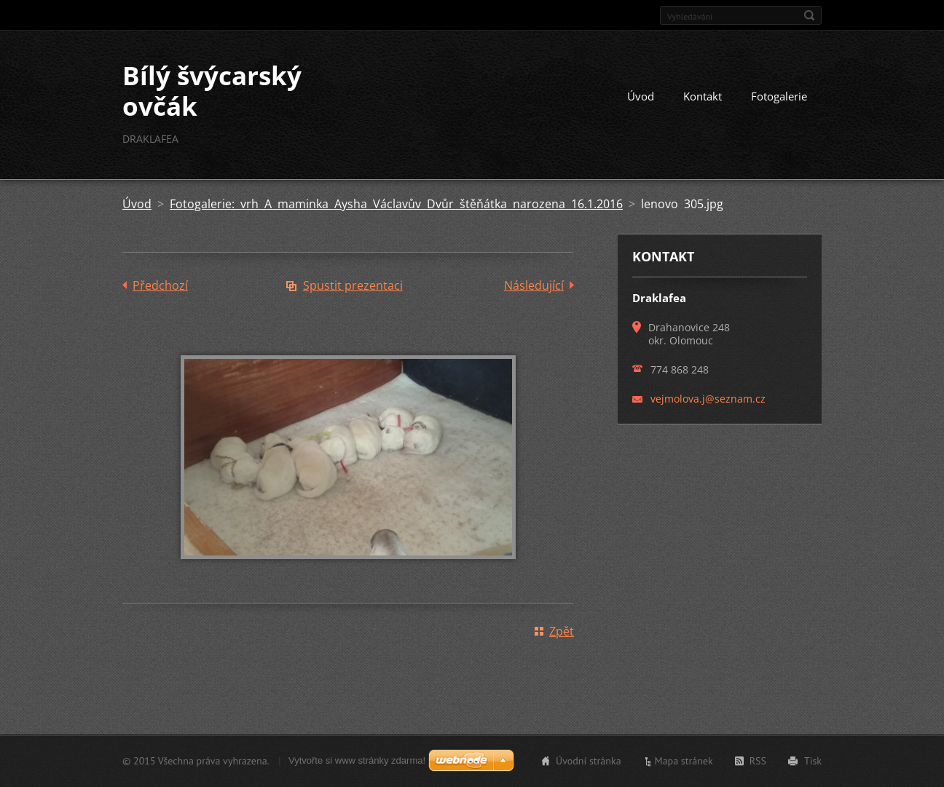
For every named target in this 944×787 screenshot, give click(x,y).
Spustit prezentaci (353, 285)
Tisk (813, 760)
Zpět (561, 631)
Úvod (640, 96)
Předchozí (160, 285)
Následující (534, 285)
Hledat (809, 15)
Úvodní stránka (588, 760)
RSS (758, 760)
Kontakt (702, 96)
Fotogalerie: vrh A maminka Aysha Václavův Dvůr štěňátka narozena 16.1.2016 (396, 204)
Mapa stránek (684, 760)
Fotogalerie (779, 96)
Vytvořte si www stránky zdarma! (356, 760)
